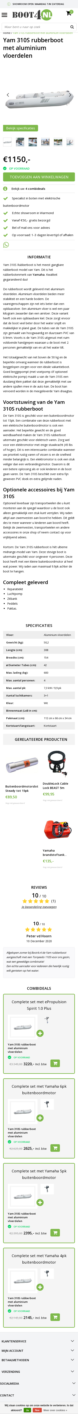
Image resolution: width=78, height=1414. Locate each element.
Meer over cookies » (55, 1410)
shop (33, 532)
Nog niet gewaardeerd (15, 803)
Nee (37, 1410)
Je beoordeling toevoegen (39, 907)
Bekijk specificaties (20, 128)
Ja (27, 1410)
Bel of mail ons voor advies (31, 228)
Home (6, 33)
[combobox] (39, 27)
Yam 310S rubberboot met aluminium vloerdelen (43, 33)
